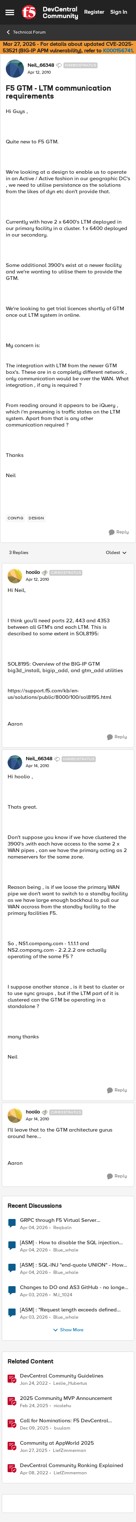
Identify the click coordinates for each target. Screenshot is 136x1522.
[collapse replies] (68, 566)
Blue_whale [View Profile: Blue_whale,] (65, 1250)
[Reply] (118, 532)
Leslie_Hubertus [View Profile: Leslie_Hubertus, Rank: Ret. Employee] (70, 1383)
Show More (68, 1330)
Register (94, 12)
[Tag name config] (15, 518)
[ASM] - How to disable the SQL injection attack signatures (69, 1243)
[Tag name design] (36, 518)
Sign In (118, 12)
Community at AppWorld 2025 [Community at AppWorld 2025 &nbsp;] (57, 1443)
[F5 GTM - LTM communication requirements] (37, 579)
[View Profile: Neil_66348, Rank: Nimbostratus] (15, 69)
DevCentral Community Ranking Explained (71, 1465)
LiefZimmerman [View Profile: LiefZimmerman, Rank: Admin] (69, 1450)
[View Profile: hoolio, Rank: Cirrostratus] (15, 576)
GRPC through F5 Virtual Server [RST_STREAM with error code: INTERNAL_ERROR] (58, 1220)
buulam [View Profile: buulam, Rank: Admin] (62, 1428)
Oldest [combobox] (116, 553)
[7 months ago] (34, 1428)
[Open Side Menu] (10, 12)
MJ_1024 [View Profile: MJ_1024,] (62, 1294)
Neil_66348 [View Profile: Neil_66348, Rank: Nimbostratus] (41, 65)
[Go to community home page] (50, 12)
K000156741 (117, 50)
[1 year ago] (34, 1406)
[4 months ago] (34, 1228)
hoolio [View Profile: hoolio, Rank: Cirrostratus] (33, 572)
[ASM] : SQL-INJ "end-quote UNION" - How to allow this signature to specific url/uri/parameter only (71, 1265)
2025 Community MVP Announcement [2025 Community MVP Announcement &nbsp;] (66, 1398)
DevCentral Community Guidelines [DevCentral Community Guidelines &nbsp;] (61, 1376)
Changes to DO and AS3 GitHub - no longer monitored (73, 1287)
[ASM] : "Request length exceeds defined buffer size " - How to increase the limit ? (69, 1310)
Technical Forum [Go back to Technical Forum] (25, 32)
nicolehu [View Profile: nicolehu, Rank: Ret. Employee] (62, 1405)
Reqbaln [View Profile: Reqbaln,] (62, 1227)
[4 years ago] (34, 1383)
